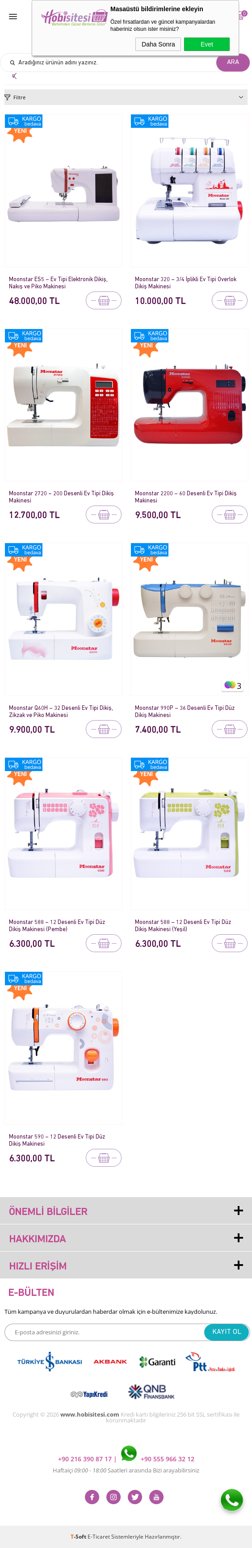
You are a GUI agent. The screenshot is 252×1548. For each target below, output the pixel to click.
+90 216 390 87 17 (85, 1459)
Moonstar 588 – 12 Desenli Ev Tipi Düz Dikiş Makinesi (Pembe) (57, 926)
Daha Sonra (158, 44)
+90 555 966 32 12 (157, 1459)
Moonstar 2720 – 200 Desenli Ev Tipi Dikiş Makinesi (61, 497)
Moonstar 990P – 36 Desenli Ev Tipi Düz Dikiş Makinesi (185, 711)
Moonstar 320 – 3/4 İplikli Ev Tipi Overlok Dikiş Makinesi (185, 283)
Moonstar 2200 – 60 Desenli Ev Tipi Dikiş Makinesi (186, 497)
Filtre (19, 97)
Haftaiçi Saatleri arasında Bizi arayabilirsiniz (126, 1470)
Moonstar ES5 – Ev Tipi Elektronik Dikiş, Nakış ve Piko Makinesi (58, 283)
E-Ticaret (99, 1536)
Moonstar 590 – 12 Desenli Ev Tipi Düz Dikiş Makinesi (57, 1140)
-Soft (79, 1536)
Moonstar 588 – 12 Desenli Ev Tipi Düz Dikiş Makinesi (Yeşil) (183, 926)
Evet (207, 44)
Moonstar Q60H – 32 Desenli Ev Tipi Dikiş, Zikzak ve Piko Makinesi (61, 711)
